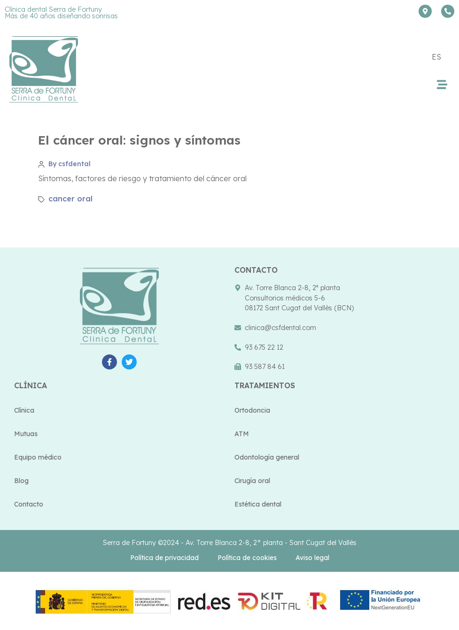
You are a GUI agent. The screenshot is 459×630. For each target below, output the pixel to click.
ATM (241, 434)
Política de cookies (247, 557)
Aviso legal (312, 557)
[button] (442, 84)
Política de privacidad (164, 557)
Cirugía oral (252, 480)
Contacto (28, 504)
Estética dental (257, 504)
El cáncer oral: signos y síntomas (139, 140)
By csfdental (69, 164)
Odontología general (266, 457)
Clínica (24, 410)
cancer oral (70, 198)
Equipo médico (38, 457)
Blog (21, 480)
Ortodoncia (252, 410)
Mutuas (26, 434)
